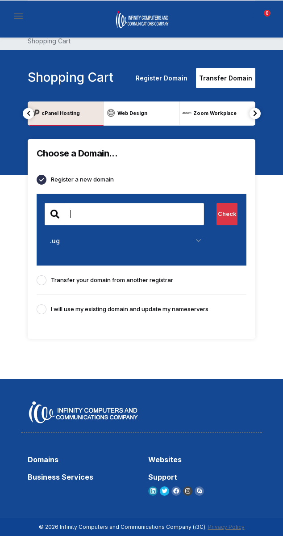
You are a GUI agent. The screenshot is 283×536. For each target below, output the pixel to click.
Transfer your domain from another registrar (105, 280)
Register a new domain (75, 180)
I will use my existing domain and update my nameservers (122, 309)
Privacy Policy (226, 526)
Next (255, 113)
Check (227, 213)
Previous (28, 113)
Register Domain (161, 78)
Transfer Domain (225, 78)
